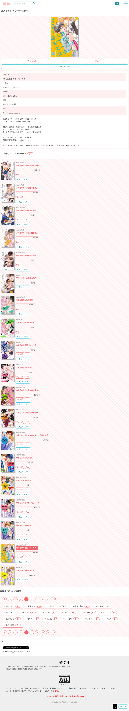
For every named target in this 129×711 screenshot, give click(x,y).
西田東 (63, 606)
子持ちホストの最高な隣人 (26, 210)
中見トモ (89, 612)
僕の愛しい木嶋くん (23, 525)
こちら (57, 691)
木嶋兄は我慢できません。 (26, 322)
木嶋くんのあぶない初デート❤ (27, 503)
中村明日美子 (81, 606)
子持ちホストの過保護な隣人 (27, 233)
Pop (97, 60)
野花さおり (49, 612)
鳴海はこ (33, 618)
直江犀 (111, 618)
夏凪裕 (51, 618)
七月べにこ (13, 625)
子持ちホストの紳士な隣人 (26, 255)
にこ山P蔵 (71, 618)
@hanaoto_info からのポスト (16, 651)
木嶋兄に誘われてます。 (25, 300)
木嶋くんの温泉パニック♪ (26, 345)
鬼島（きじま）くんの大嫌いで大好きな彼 (32, 435)
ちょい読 (32, 60)
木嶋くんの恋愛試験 (23, 480)
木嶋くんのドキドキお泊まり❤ (27, 390)
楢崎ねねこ (9, 612)
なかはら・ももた (102, 606)
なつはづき (109, 612)
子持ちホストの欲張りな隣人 (27, 188)
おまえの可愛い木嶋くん (25, 570)
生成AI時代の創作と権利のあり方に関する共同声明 (64, 696)
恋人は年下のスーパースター (27, 548)
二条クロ (51, 606)
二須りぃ (69, 612)
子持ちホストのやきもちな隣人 (28, 165)
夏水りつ (34, 606)
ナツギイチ (92, 618)
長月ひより (13, 618)
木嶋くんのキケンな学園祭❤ (27, 412)
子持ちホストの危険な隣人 (26, 278)
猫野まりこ (13, 606)
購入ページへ (64, 66)
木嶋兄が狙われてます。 (25, 367)
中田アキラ (28, 612)
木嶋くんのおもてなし (24, 458)
